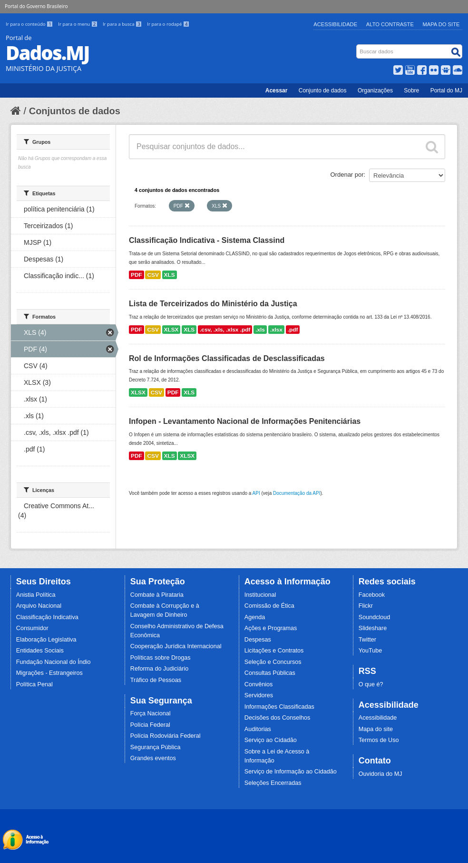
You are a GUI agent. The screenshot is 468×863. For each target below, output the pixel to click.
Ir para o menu (78, 24)
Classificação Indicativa (47, 617)
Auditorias (257, 729)
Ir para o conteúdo (30, 24)
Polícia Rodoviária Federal (165, 736)
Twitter (367, 639)
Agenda (254, 617)
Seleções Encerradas (273, 783)
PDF (136, 274)
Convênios (258, 684)
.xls (260, 329)
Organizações (375, 90)
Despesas (257, 639)
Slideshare (373, 628)
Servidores (258, 695)
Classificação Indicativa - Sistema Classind (206, 240)
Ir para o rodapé (168, 24)
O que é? (371, 684)
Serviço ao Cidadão (270, 740)
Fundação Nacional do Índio (53, 662)
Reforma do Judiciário (159, 668)
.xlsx (276, 329)
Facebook (372, 595)
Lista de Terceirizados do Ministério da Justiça (213, 304)
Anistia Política (36, 595)
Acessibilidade (335, 24)
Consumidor (32, 628)
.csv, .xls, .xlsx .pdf (225, 329)
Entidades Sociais (40, 650)
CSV (152, 274)
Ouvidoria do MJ (380, 774)
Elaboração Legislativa (46, 639)
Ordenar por (347, 174)
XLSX (171, 329)
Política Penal (34, 684)
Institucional (260, 595)
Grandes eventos (153, 758)
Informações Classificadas (279, 706)
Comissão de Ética (269, 605)
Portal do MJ (446, 90)
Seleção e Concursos (273, 662)
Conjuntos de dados (74, 111)
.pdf (293, 329)
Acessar (276, 90)
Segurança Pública (155, 747)
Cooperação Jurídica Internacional (176, 646)
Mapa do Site (441, 24)
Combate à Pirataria (157, 595)
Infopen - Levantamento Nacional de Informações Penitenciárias (245, 421)
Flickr (366, 605)
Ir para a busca (123, 24)
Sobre (411, 90)
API (256, 493)
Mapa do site (376, 729)
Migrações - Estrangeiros (49, 673)
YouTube (370, 650)
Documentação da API (297, 493)
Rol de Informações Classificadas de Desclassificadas (227, 358)
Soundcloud (374, 617)
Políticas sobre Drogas (160, 657)
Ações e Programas (270, 628)
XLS (169, 274)
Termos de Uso (379, 740)
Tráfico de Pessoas (155, 680)
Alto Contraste (390, 24)
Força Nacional (150, 713)
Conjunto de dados (323, 90)
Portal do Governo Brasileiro (36, 6)
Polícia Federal (150, 725)
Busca (357, 46)
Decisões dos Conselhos (277, 717)
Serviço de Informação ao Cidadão (290, 771)
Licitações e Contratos (274, 650)
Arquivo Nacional (38, 605)
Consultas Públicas (269, 673)
